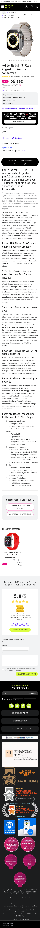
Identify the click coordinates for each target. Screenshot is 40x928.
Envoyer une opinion (27, 674)
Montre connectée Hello (20, 514)
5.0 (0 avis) (16, 77)
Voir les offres (20, 122)
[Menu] (2, 6)
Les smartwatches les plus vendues (20, 507)
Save (7, 138)
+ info (22, 150)
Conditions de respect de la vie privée (24, 668)
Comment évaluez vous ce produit (13, 639)
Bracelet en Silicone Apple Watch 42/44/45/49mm (12, 554)
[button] (9, 60)
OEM (3, 90)
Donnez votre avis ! (27, 77)
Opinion (4, 653)
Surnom (5, 645)
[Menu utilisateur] (26, 6)
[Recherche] (32, 6)
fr (22, 6)
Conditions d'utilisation (14, 670)
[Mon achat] (37, 6)
